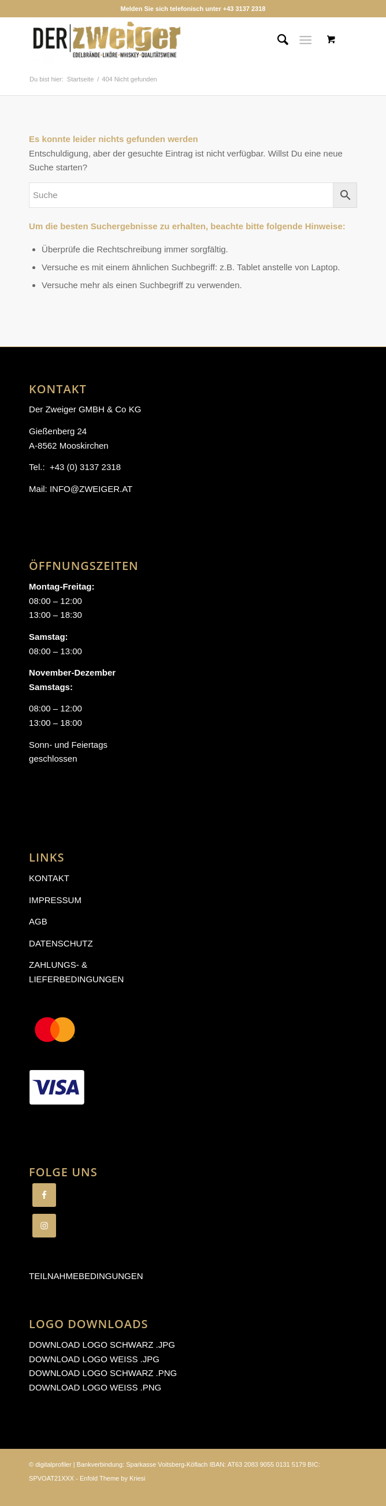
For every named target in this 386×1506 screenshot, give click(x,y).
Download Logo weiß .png (95, 1387)
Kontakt (49, 878)
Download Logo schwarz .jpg (102, 1345)
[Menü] (305, 40)
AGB (38, 921)
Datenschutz (61, 943)
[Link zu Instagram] (348, 1491)
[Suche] (277, 40)
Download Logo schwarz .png (103, 1373)
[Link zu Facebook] (331, 1491)
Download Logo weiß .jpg (94, 1359)
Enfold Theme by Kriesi (113, 1478)
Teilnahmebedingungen (86, 1276)
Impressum (55, 900)
